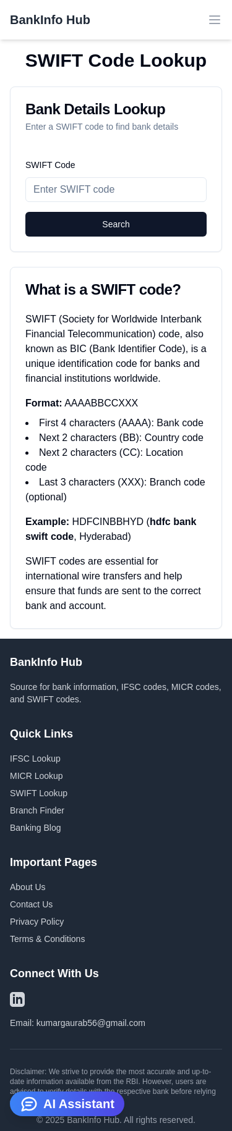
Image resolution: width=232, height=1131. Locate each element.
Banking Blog (35, 828)
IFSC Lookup (35, 758)
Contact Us (31, 904)
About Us (28, 887)
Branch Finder (37, 810)
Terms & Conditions (47, 939)
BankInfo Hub (50, 20)
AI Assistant (67, 1104)
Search (115, 224)
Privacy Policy (37, 922)
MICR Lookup (36, 776)
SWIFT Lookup (38, 793)
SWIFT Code (50, 165)
